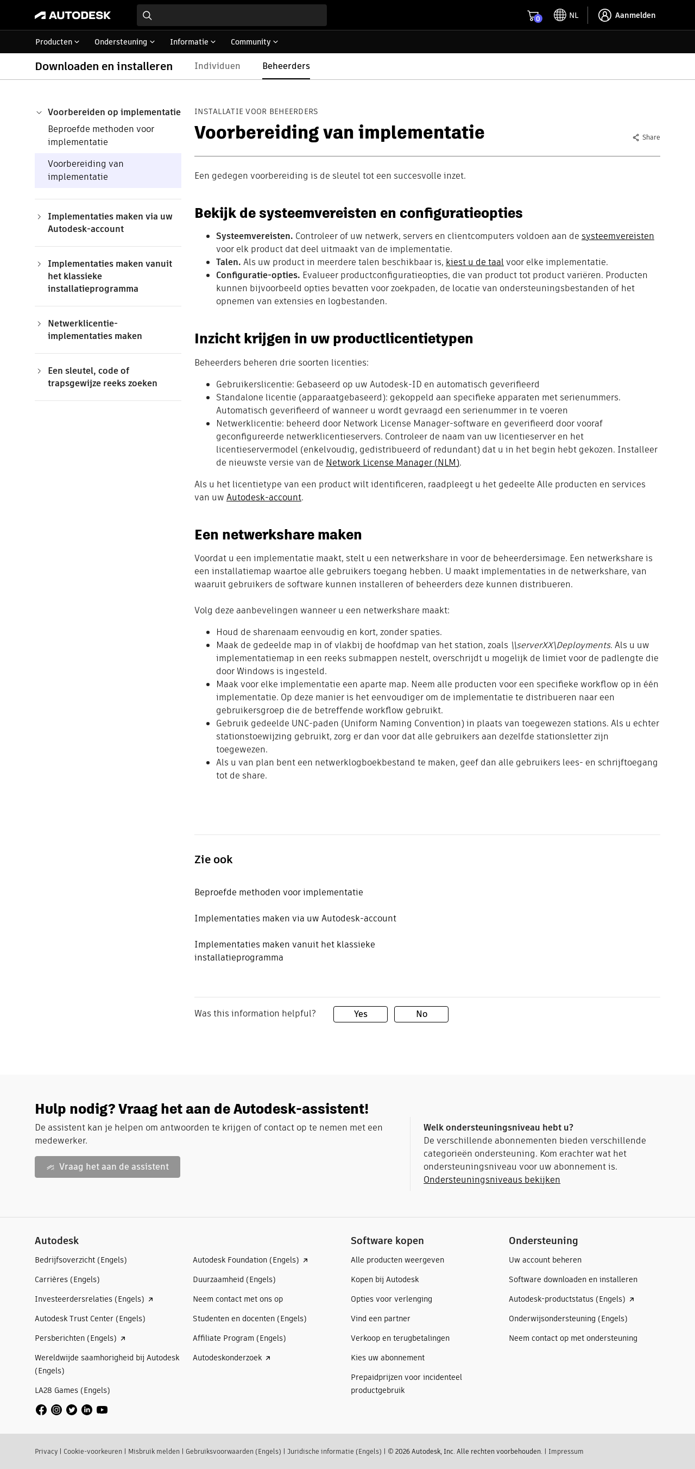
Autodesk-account (263, 497)
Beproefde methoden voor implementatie (101, 135)
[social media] (72, 1409)
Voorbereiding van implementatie (86, 170)
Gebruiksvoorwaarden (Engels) (233, 1451)
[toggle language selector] (566, 15)
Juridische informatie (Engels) (334, 1451)
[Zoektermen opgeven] (232, 15)
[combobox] (232, 15)
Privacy (46, 1451)
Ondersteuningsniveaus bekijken (492, 1179)
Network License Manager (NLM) (392, 462)
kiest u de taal (475, 262)
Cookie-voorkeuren (93, 1451)
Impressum (566, 1451)
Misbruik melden (154, 1451)
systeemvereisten (618, 236)
